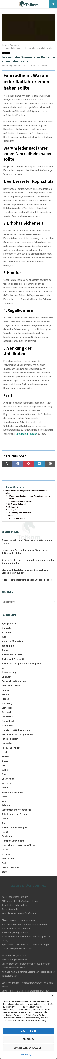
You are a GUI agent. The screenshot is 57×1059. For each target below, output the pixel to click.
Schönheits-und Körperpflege (16, 810)
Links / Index (8, 779)
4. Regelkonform (16, 510)
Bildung (5, 650)
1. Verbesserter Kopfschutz (20, 501)
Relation (6, 805)
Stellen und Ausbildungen (14, 827)
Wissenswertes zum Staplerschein (18, 920)
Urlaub (5, 850)
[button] (52, 995)
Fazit (11, 516)
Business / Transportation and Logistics (21, 663)
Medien (5, 787)
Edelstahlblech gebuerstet (14, 955)
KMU (4, 765)
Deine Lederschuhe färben (14, 905)
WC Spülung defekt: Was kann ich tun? (20, 901)
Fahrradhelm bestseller (25, 433)
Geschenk (6, 712)
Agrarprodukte (9, 623)
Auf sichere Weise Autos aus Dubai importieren (24, 924)
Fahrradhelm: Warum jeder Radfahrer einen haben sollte (26, 491)
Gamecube (7, 708)
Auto (4, 637)
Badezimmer (8, 646)
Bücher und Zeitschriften (14, 659)
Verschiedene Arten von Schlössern (19, 913)
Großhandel (8, 725)
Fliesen (5, 699)
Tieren (5, 832)
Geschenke (7, 716)
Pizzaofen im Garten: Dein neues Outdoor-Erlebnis (27, 580)
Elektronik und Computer (14, 681)
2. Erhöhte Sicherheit (17, 504)
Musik (4, 801)
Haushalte (7, 743)
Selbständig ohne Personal (15, 814)
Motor (5, 796)
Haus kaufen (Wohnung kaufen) (17, 730)
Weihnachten (8, 858)
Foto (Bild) (7, 703)
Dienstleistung (9, 672)
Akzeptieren (28, 1031)
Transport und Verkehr (13, 841)
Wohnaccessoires (11, 867)
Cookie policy (25, 1055)
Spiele (5, 819)
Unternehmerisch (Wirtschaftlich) (18, 845)
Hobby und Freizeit (11, 748)
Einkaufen (6, 677)
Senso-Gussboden (10, 909)
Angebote (5, 53)
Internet (5, 756)
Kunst (4, 774)
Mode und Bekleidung (12, 792)
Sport (4, 823)
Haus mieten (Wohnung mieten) (17, 734)
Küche (5, 770)
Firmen (5, 694)
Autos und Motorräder (13, 641)
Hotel (4, 752)
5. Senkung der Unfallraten (20, 513)
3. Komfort (13, 507)
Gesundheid (8, 721)
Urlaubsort (7, 854)
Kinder (5, 761)
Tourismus (7, 836)
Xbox (4, 872)
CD (3, 668)
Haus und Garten (10, 739)
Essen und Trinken (11, 685)
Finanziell (6, 690)
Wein (4, 863)
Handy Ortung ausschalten (14, 959)
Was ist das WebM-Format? (15, 897)
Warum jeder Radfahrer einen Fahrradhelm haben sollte (29, 497)
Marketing (7, 783)
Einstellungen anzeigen (28, 1047)
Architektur (7, 632)
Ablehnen (28, 1039)
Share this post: (19, 518)
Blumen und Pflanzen (12, 655)
